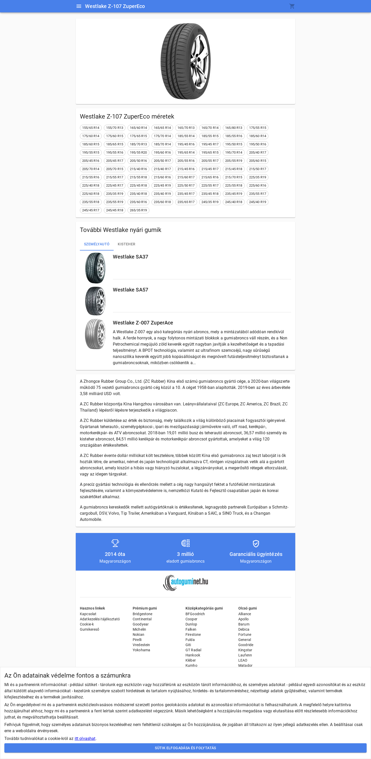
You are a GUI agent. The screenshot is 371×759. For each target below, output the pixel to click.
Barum (243, 624)
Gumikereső (89, 629)
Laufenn (245, 655)
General (244, 640)
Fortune (244, 634)
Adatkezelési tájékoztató (100, 619)
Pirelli (137, 640)
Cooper (191, 619)
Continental (142, 619)
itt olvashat (85, 738)
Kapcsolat (88, 614)
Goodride (245, 645)
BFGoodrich (195, 614)
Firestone (193, 634)
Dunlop (191, 624)
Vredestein (141, 645)
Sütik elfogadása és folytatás (185, 748)
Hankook (192, 655)
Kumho (191, 665)
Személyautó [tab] (97, 244)
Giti (188, 645)
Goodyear (141, 624)
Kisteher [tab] (126, 244)
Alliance (244, 614)
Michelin (139, 629)
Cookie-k (87, 624)
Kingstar (245, 650)
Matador (245, 665)
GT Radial (193, 650)
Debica (243, 629)
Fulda (190, 640)
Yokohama (141, 650)
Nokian (138, 634)
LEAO (243, 660)
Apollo (243, 619)
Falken (190, 629)
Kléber (190, 660)
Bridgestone (143, 614)
